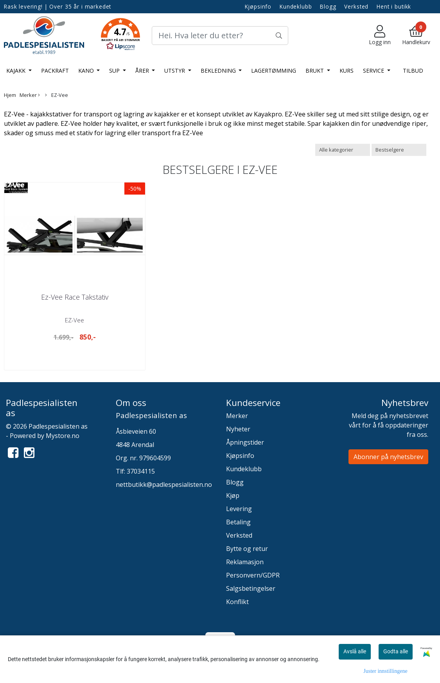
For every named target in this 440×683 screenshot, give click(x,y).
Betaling (238, 522)
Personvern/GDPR (253, 575)
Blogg (328, 6)
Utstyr (175, 70)
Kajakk (16, 70)
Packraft (55, 70)
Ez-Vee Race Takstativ (74, 297)
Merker (30, 94)
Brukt (315, 70)
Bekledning (219, 70)
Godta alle (395, 651)
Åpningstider (245, 442)
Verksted (356, 6)
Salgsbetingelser (250, 588)
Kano (86, 70)
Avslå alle (354, 651)
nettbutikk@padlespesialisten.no (164, 484)
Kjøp (232, 495)
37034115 (141, 471)
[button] (120, 35)
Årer (143, 70)
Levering (239, 508)
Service (374, 70)
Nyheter (238, 429)
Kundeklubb (296, 6)
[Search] (220, 35)
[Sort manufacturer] (342, 150)
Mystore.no (62, 435)
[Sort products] (399, 150)
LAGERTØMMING (273, 70)
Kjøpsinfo (258, 6)
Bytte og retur (247, 548)
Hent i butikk (394, 6)
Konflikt (237, 601)
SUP (115, 70)
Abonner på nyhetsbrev (388, 456)
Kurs (346, 70)
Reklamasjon (245, 562)
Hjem (10, 94)
